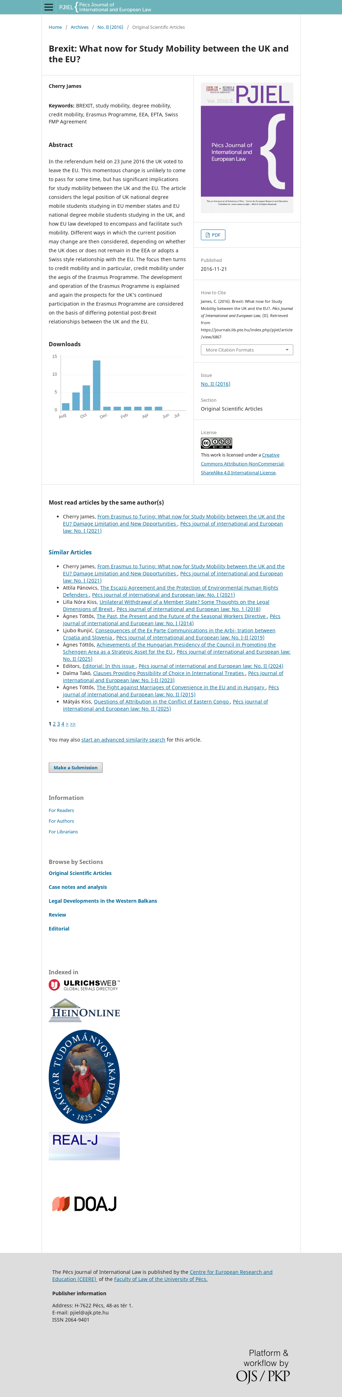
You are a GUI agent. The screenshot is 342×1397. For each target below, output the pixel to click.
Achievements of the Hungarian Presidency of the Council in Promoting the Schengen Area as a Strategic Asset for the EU (169, 648)
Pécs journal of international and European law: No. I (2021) (163, 594)
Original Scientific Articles (80, 873)
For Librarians (63, 831)
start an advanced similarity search (123, 739)
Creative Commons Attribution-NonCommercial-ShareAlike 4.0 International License (243, 464)
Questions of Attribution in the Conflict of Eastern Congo (162, 701)
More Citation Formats (230, 350)
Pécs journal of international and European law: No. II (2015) (171, 691)
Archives (80, 27)
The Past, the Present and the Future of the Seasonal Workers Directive (182, 616)
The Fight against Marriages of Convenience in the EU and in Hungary (181, 687)
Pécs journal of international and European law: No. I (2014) (171, 620)
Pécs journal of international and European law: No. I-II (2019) (190, 637)
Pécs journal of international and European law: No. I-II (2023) (173, 677)
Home (55, 27)
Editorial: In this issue (109, 666)
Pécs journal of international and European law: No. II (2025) (165, 705)
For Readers (61, 810)
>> (73, 723)
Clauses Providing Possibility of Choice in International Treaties (169, 673)
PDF (215, 235)
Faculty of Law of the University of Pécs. (161, 1279)
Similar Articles (70, 552)
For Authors (61, 821)
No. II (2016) (110, 27)
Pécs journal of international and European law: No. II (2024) (211, 666)
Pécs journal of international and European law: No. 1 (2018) (189, 609)
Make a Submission (76, 767)
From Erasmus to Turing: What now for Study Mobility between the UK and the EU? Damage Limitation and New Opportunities (174, 520)
